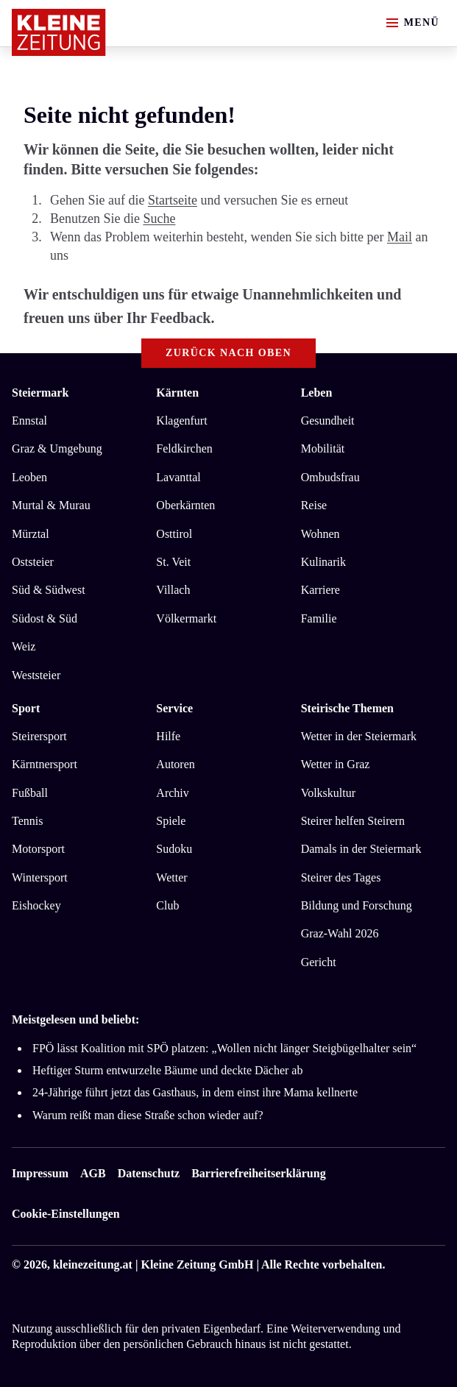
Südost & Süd (44, 618)
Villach (173, 589)
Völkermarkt (186, 618)
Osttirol (174, 534)
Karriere (320, 589)
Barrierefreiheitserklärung (258, 1173)
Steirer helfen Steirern (353, 821)
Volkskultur (328, 793)
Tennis (27, 821)
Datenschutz (149, 1173)
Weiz (23, 646)
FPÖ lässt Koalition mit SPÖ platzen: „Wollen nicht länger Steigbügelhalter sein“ (224, 1048)
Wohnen (320, 534)
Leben (317, 392)
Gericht (318, 962)
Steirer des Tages (341, 877)
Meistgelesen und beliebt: (75, 1019)
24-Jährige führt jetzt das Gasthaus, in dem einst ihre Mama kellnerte (195, 1092)
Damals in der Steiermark (361, 849)
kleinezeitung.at (92, 1264)
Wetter (171, 877)
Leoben (29, 477)
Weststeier (36, 675)
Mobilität (323, 448)
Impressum (40, 1173)
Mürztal (30, 534)
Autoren (175, 764)
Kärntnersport (44, 764)
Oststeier (33, 562)
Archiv (172, 793)
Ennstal (29, 420)
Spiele (170, 821)
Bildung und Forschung (356, 905)
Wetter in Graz (335, 764)
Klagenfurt (181, 420)
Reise (314, 505)
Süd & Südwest (48, 589)
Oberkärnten (185, 505)
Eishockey (36, 905)
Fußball (30, 793)
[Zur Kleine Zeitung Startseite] (59, 32)
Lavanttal (178, 477)
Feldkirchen (184, 448)
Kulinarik (323, 562)
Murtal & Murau (51, 505)
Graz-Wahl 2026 (340, 933)
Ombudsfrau (330, 477)
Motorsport (38, 849)
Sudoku (174, 849)
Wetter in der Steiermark (359, 736)
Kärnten (177, 392)
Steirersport (39, 736)
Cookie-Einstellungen (66, 1213)
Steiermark (40, 392)
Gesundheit (328, 420)
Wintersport (40, 877)
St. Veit (173, 562)
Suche (159, 218)
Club (167, 905)
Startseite (172, 200)
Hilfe (168, 736)
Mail (399, 237)
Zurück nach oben (228, 352)
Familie (319, 618)
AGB (93, 1173)
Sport (26, 708)
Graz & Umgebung (57, 448)
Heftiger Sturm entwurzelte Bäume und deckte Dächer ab (167, 1070)
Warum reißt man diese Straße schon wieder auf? (147, 1115)
